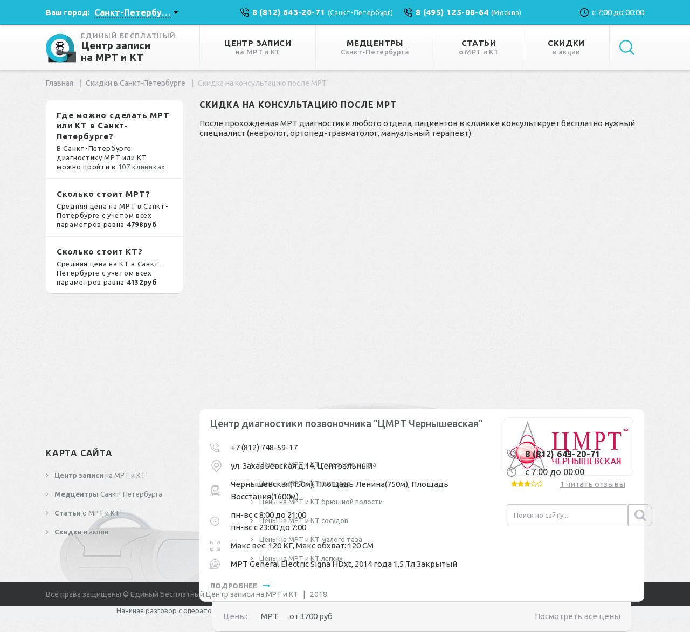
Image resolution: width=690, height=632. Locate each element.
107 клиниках (141, 166)
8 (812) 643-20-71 (563, 454)
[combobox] (136, 12)
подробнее (240, 585)
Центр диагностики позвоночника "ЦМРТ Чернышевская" (346, 423)
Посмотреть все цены (577, 616)
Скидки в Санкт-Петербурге (135, 83)
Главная (59, 83)
